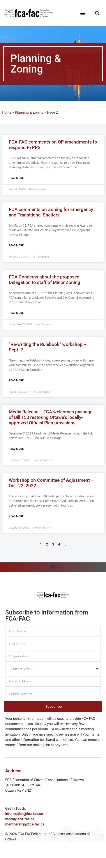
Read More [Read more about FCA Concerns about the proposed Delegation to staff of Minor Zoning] (16, 312)
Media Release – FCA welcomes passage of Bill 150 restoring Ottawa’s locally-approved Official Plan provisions (50, 417)
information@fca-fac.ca (24, 814)
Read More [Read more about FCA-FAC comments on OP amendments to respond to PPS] (16, 178)
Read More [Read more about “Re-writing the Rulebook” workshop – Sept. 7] (16, 380)
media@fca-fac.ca (19, 819)
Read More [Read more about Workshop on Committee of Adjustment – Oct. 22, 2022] (16, 516)
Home (6, 112)
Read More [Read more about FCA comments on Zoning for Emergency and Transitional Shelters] (16, 245)
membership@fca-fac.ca (24, 824)
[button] (83, 13)
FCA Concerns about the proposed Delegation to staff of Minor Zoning (44, 279)
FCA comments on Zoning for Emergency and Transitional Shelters (51, 212)
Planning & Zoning (29, 112)
